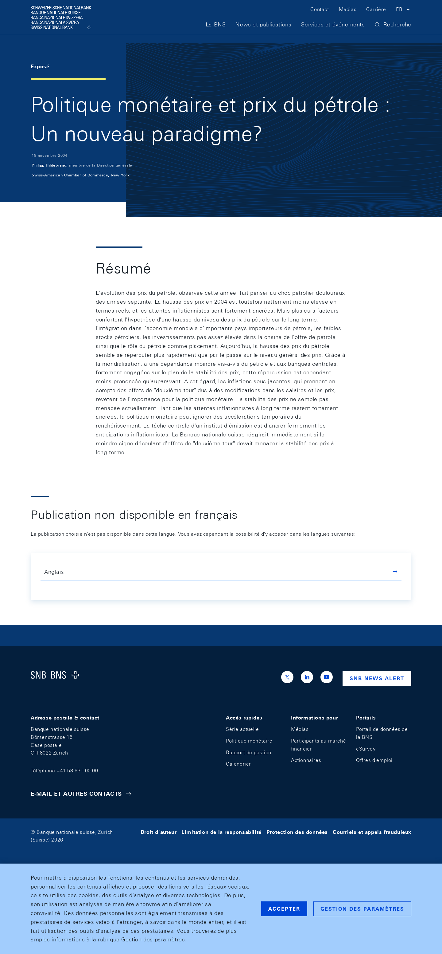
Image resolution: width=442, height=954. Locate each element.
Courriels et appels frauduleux (372, 832)
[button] (403, 15)
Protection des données (297, 832)
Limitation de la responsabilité (221, 832)
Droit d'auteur (158, 832)
